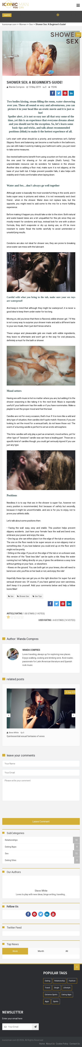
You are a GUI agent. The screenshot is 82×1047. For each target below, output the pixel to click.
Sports (55, 1001)
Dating (47, 981)
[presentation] (25, 809)
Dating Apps (66, 995)
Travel (47, 988)
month (41, 951)
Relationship (59, 981)
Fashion (72, 981)
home (42, 1044)
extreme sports (51, 995)
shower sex (24, 596)
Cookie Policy (62, 1044)
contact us (74, 1044)
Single (56, 988)
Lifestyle (66, 988)
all (67, 951)
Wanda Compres (15, 87)
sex (11, 596)
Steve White (41, 890)
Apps (47, 1001)
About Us (50, 1044)
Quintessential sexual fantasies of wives (26, 736)
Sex (78, 35)
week (15, 951)
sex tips (38, 596)
